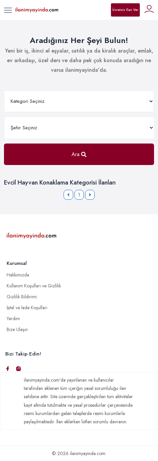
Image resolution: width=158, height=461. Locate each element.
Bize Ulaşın (17, 329)
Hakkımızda (18, 275)
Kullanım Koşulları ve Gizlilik (34, 285)
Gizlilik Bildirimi (22, 296)
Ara (79, 154)
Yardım (13, 318)
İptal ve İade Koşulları (27, 307)
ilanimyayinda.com (87, 453)
